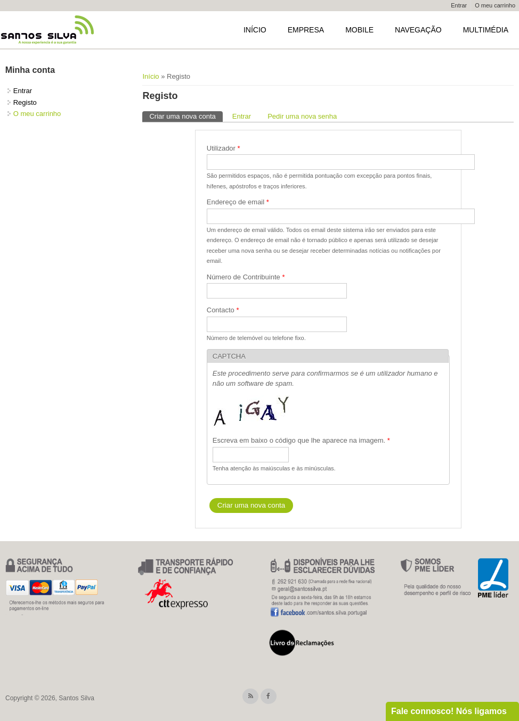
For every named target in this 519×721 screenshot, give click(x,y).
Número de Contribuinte (246, 277)
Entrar (459, 5)
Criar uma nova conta (185, 115)
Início (255, 30)
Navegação (418, 30)
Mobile (359, 30)
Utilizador (223, 148)
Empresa (306, 30)
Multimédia (485, 30)
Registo (25, 102)
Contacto (223, 310)
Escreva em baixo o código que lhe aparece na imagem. (301, 440)
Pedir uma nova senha (302, 116)
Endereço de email (238, 202)
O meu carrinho (495, 5)
